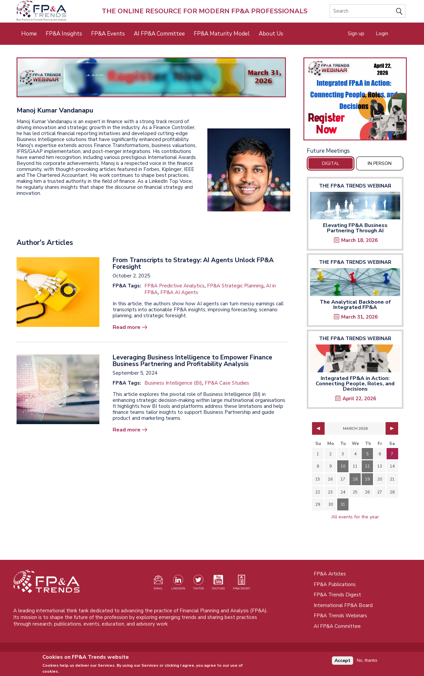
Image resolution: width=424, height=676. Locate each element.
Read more (126, 327)
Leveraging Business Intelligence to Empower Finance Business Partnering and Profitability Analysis (192, 360)
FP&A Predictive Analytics (174, 285)
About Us (271, 34)
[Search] (367, 11)
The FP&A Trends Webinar (355, 186)
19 (367, 479)
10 (343, 466)
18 (355, 479)
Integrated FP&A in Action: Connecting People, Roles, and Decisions (355, 384)
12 (367, 466)
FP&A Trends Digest (337, 594)
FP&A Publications (335, 584)
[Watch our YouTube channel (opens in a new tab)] (218, 584)
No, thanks (367, 662)
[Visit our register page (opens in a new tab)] (158, 584)
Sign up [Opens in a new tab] (356, 33)
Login (382, 33)
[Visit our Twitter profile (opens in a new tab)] (198, 584)
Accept (342, 662)
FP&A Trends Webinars (340, 615)
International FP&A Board (343, 605)
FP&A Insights (64, 34)
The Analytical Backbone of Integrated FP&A (355, 304)
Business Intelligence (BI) (173, 383)
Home (29, 34)
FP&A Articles (330, 573)
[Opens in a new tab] (355, 98)
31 (343, 504)
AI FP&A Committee (159, 34)
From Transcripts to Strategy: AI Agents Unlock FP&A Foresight (193, 263)
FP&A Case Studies (227, 383)
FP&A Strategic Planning (235, 285)
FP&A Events (108, 34)
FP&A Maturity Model (222, 34)
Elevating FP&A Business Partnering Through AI (355, 228)
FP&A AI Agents (179, 292)
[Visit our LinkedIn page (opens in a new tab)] (178, 584)
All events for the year (355, 517)
